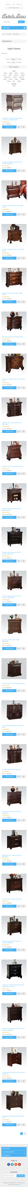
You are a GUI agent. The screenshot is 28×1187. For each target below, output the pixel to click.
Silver (4, 75)
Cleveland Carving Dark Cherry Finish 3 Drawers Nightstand (13, 1029)
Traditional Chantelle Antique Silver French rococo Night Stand (12, 119)
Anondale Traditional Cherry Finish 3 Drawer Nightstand (12, 162)
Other (5, 73)
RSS (15, 1164)
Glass (5, 79)
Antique (23, 75)
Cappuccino (7, 77)
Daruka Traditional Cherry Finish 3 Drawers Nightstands (11, 596)
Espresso (21, 77)
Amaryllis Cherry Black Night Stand (12, 899)
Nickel (8, 81)
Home (4, 34)
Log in (13, 4)
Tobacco (16, 75)
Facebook (8, 1164)
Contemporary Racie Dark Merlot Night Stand (13, 1116)
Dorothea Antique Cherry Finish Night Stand (12, 206)
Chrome (15, 77)
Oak (14, 81)
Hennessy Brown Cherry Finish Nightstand (11, 640)
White (10, 75)
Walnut (19, 81)
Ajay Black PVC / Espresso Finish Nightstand (11, 856)
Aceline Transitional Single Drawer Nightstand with (12, 509)
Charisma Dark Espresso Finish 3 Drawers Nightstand (11, 553)
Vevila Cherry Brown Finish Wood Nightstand (11, 812)
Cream (22, 73)
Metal (14, 86)
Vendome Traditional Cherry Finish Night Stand (13, 379)
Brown (16, 73)
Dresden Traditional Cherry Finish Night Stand (13, 250)
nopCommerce (16, 1184)
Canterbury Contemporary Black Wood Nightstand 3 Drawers (13, 985)
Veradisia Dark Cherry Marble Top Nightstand (11, 423)
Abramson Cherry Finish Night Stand (12, 466)
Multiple (22, 79)
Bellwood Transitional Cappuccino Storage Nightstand (11, 942)
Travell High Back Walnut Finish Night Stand (12, 726)
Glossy (10, 79)
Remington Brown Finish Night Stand (12, 337)
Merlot (16, 79)
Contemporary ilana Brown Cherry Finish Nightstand (13, 1073)
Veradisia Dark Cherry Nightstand (11, 769)
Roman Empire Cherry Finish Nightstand (13, 683)
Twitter (12, 1164)
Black (10, 73)
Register (8, 4)
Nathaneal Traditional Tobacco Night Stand (12, 293)
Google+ (19, 1164)
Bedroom (9, 34)
